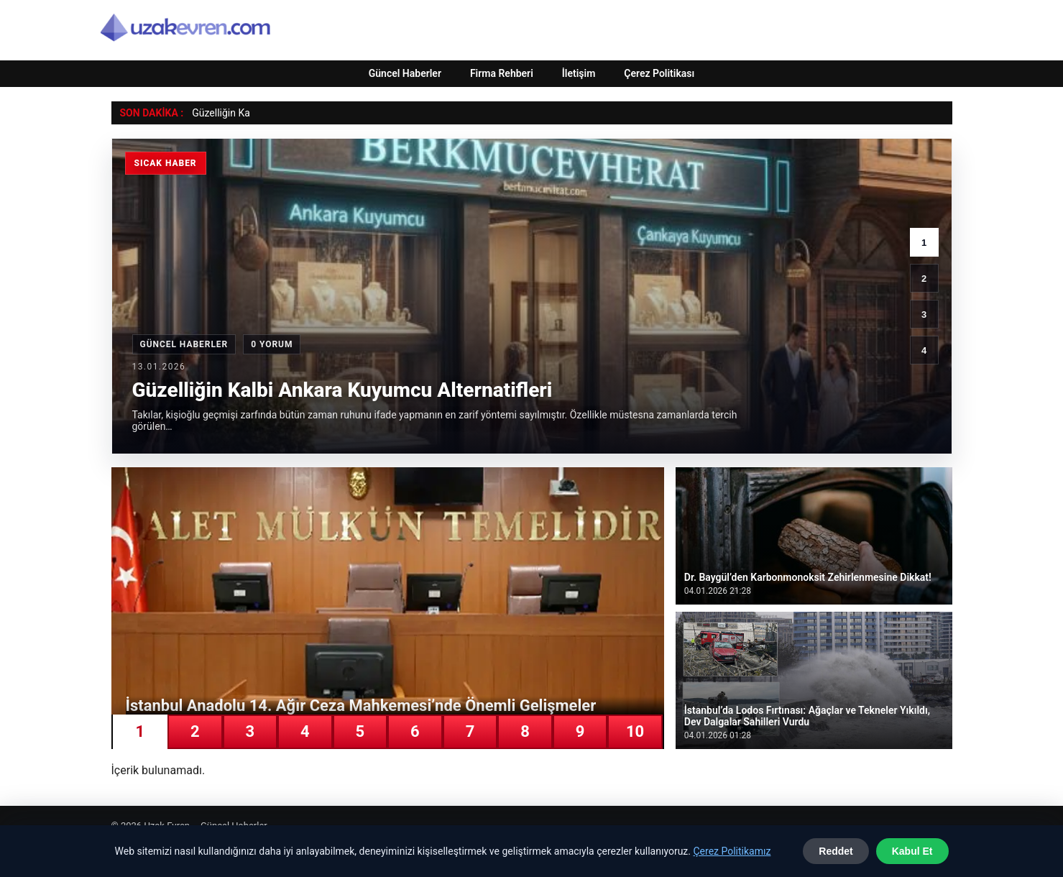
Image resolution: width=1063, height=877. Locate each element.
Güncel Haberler (405, 73)
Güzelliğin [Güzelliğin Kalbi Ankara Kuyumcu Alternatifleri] (214, 113)
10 (635, 731)
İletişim (579, 73)
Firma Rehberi (501, 73)
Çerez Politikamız (731, 851)
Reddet (835, 851)
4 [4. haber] (923, 350)
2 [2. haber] (923, 278)
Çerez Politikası (659, 73)
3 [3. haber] (923, 314)
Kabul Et (912, 851)
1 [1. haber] (923, 242)
